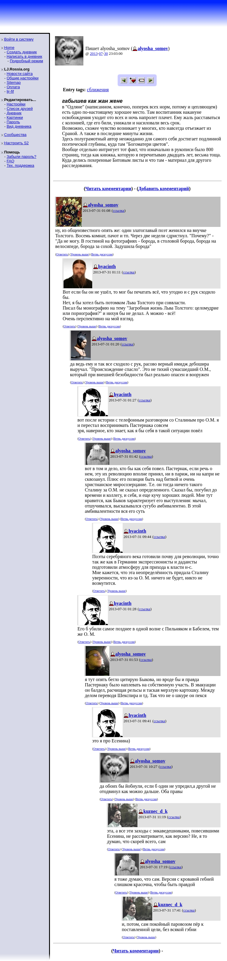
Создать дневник (22, 52)
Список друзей (20, 108)
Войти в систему (18, 39)
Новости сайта (20, 73)
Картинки (15, 117)
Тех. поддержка (20, 165)
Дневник (14, 113)
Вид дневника (19, 126)
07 (101, 53)
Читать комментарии (108, 188)
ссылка (118, 210)
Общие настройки (22, 78)
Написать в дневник (24, 56)
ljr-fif (10, 91)
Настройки (16, 104)
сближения (98, 89)
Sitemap (14, 82)
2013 (94, 53)
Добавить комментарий (163, 188)
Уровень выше (80, 254)
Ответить (62, 254)
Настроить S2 (16, 143)
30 (106, 53)
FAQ (10, 161)
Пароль (13, 122)
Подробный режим (26, 61)
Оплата (13, 87)
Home (9, 47)
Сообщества (15, 134)
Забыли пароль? (21, 156)
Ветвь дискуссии (101, 254)
